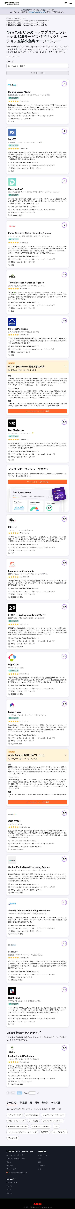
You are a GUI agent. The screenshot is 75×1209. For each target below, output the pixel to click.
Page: (26, 1093)
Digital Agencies (20, 18)
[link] (65, 3)
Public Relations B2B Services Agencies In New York (25, 23)
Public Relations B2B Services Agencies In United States (26, 21)
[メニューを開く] (70, 3)
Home (8, 18)
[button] (37, 66)
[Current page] (32, 1093)
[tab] (11, 1103)
